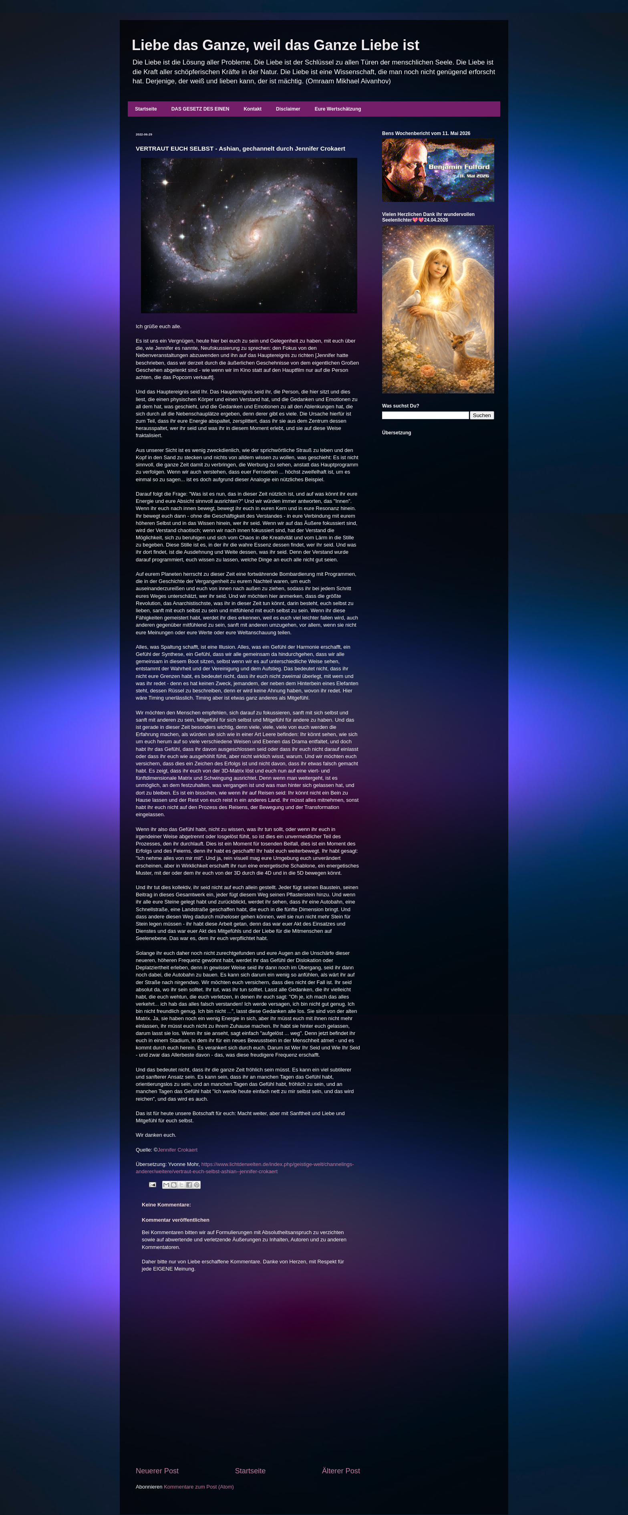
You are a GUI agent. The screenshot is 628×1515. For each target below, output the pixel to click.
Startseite (146, 109)
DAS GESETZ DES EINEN (200, 109)
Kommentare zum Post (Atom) (199, 1487)
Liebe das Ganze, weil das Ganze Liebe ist (275, 45)
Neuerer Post (157, 1471)
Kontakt (253, 109)
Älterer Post (341, 1471)
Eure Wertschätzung (338, 109)
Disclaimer (288, 109)
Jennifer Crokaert (177, 1150)
